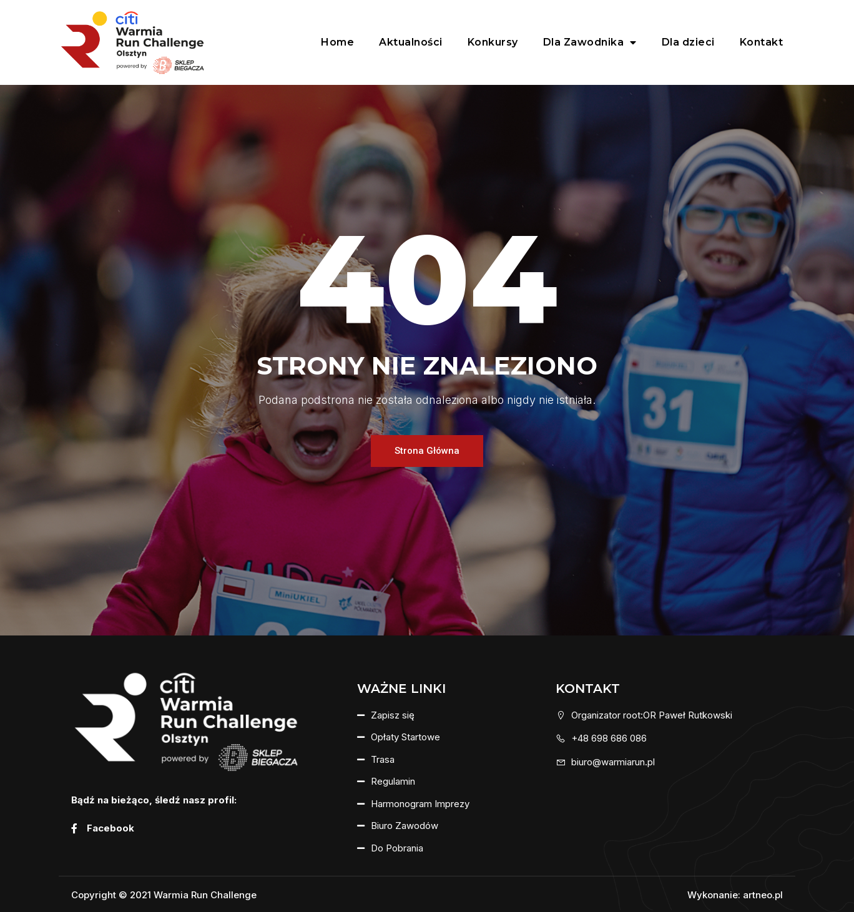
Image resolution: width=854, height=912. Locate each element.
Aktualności (411, 42)
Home (337, 42)
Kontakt (761, 42)
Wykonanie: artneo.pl (735, 895)
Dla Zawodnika (590, 42)
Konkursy (493, 42)
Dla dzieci (688, 42)
